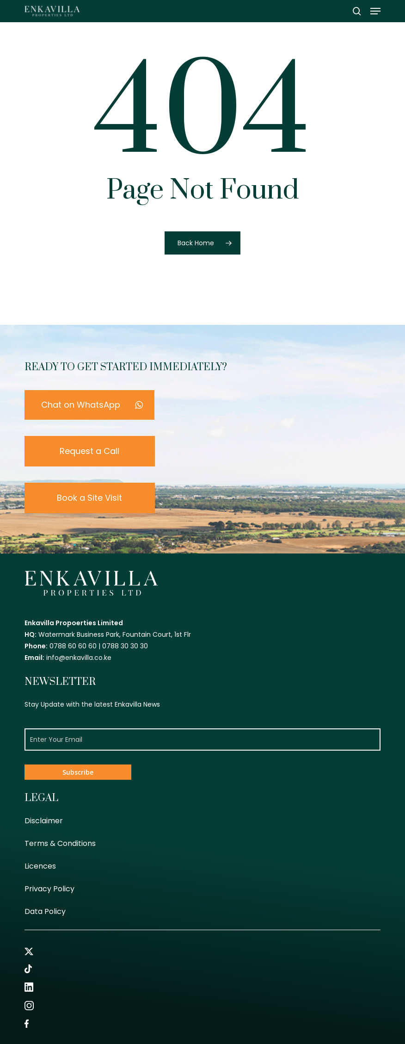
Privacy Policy (49, 888)
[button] (375, 11)
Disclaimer (44, 820)
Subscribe (77, 772)
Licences (40, 866)
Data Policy (45, 911)
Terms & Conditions (60, 843)
